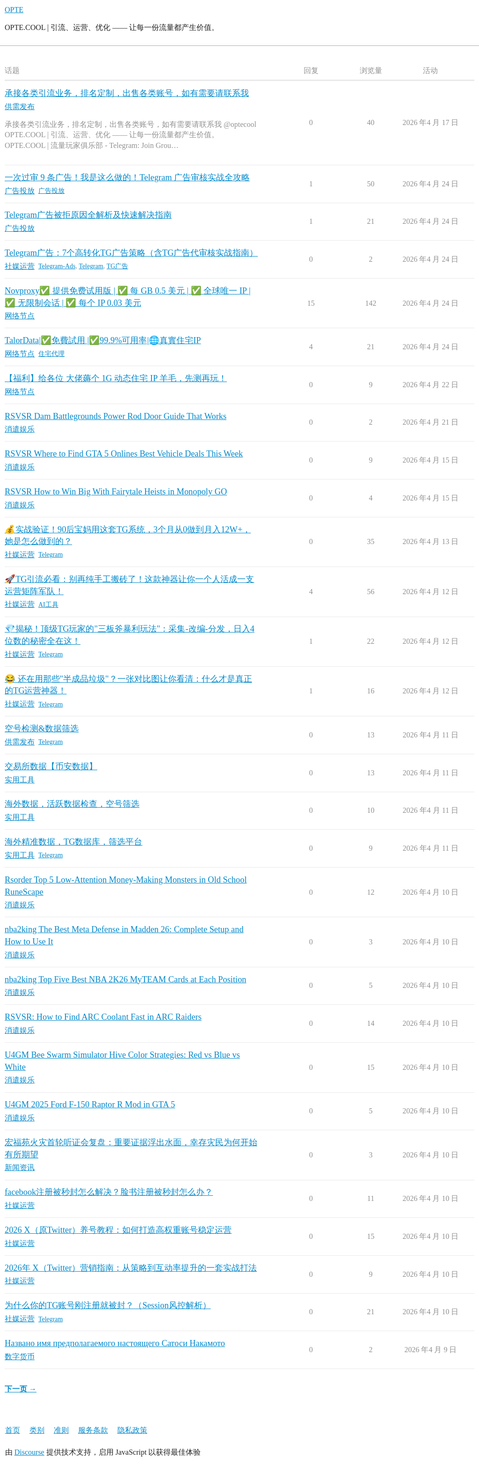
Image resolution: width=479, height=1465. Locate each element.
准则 (61, 1430)
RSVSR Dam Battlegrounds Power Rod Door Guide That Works (115, 416)
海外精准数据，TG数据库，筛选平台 (73, 842)
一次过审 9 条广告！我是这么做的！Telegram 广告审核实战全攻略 (127, 177)
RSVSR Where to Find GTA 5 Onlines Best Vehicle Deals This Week (124, 453)
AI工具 (48, 604)
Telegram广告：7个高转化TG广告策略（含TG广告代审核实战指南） (131, 253)
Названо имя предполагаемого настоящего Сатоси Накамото (115, 1343)
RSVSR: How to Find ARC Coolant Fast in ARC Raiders (103, 1017)
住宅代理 (51, 353)
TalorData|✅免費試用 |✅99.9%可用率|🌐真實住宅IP (103, 340)
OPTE (14, 10)
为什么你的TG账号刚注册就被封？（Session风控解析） (108, 1305)
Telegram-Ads (56, 266)
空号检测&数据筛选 (42, 728)
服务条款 (93, 1430)
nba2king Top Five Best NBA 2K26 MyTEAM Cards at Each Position (126, 979)
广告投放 (51, 190)
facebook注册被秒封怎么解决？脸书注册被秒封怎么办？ (109, 1192)
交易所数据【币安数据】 (51, 766)
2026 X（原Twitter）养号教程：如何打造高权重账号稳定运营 (118, 1230)
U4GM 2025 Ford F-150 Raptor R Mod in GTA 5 (90, 1104)
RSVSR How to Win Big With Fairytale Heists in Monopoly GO (116, 491)
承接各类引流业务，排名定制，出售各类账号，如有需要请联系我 (127, 93)
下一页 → (20, 1389)
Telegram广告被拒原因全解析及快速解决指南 (88, 215)
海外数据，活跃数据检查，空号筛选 (72, 804)
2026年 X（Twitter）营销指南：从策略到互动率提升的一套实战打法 (131, 1268)
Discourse (29, 1452)
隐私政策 (132, 1430)
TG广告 (118, 266)
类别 (36, 1430)
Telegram (91, 266)
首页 (12, 1430)
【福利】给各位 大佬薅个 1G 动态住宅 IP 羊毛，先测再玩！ (116, 378)
